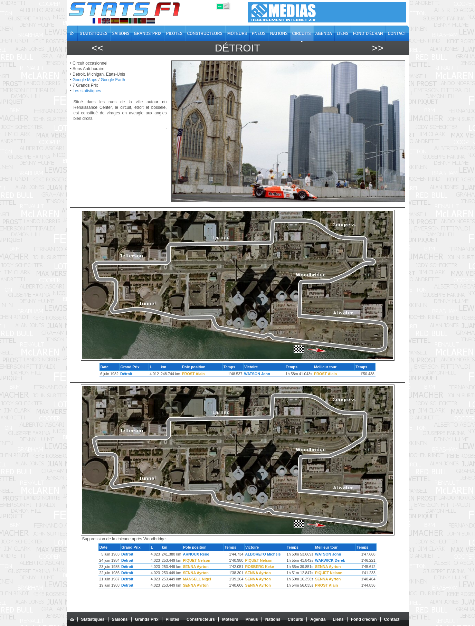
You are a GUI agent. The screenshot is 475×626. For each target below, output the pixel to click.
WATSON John (257, 374)
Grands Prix (147, 619)
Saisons (120, 619)
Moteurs (230, 619)
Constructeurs (201, 619)
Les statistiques (87, 90)
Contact (392, 619)
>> (377, 48)
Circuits (295, 619)
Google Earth (113, 79)
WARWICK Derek (330, 560)
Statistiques (93, 619)
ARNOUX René (196, 554)
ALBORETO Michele (263, 554)
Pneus (252, 619)
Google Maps (85, 79)
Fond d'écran (364, 619)
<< (98, 48)
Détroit (126, 374)
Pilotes (172, 619)
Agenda (317, 619)
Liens (338, 619)
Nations (273, 619)
